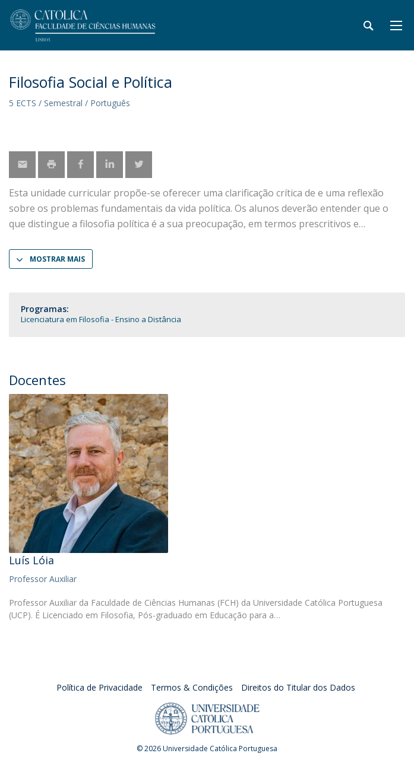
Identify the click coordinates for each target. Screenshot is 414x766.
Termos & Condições (192, 687)
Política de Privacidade (99, 687)
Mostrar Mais (57, 259)
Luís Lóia (31, 560)
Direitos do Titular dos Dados (298, 687)
